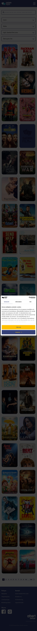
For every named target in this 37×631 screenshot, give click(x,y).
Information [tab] (18, 301)
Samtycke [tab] (6, 301)
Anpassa (18, 332)
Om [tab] (30, 301)
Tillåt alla (18, 327)
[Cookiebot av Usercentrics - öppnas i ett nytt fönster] (28, 298)
